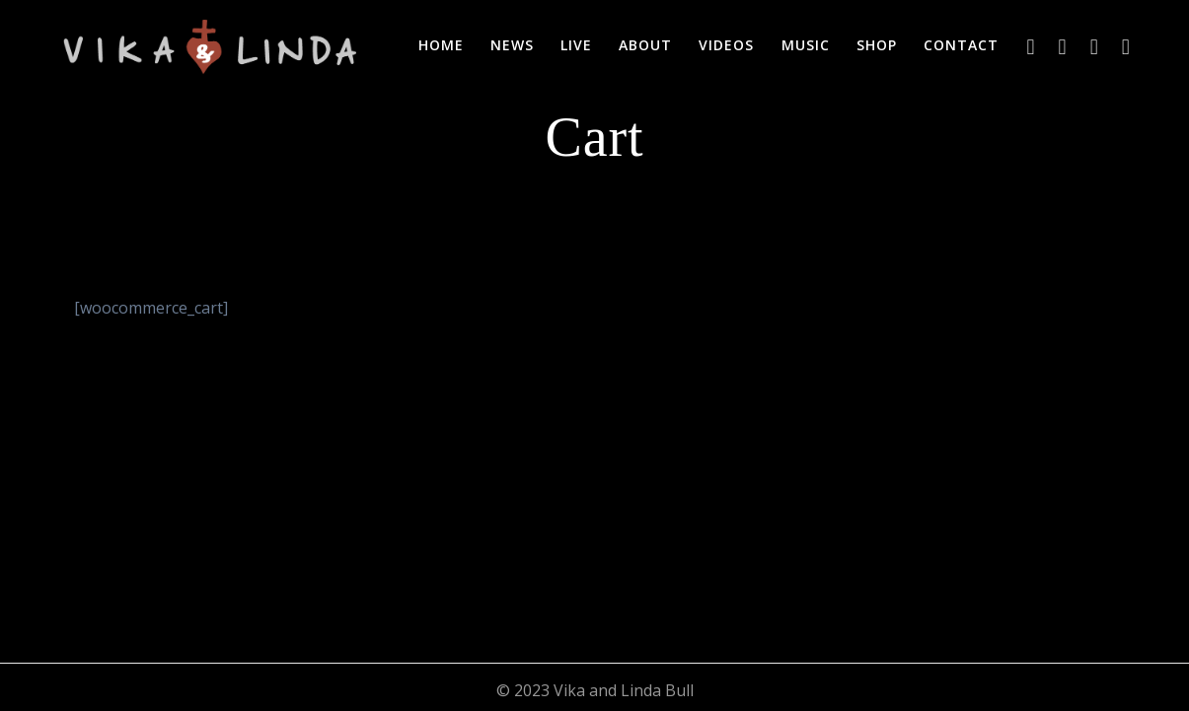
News (512, 45)
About (645, 45)
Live (576, 45)
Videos (726, 45)
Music (805, 45)
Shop (876, 45)
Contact (961, 45)
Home (441, 45)
